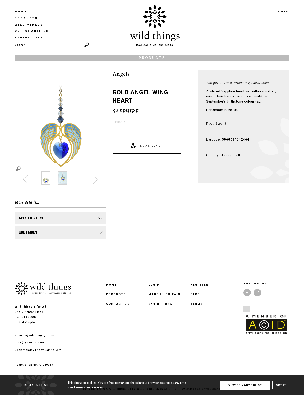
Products (26, 18)
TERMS (197, 303)
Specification (31, 218)
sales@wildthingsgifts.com (38, 335)
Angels (121, 74)
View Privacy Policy (245, 385)
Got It (281, 385)
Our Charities (32, 31)
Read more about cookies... (87, 387)
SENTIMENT (28, 233)
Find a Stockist (150, 145)
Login (282, 11)
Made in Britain (164, 294)
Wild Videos (29, 24)
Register (199, 284)
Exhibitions (29, 37)
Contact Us (118, 303)
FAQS (195, 294)
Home (21, 11)
